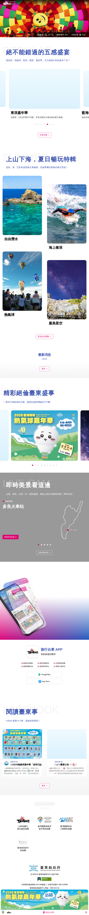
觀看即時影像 (10, 537)
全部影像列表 (44, 553)
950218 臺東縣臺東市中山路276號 (44, 874)
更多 (44, 369)
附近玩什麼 (48, 912)
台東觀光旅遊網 (9, 3)
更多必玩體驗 (44, 336)
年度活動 (44, 135)
